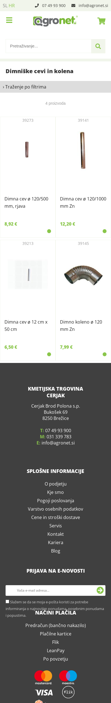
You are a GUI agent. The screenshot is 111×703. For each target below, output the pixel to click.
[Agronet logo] (55, 21)
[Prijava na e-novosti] (100, 583)
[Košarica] (99, 21)
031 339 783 (59, 430)
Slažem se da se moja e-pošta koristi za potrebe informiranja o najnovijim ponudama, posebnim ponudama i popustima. (55, 602)
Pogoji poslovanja (55, 494)
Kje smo (55, 485)
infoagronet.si (93, 5)
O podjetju (56, 477)
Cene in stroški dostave (55, 511)
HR (12, 6)
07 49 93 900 (54, 5)
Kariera (55, 536)
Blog (55, 544)
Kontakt (55, 527)
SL (5, 6)
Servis (55, 519)
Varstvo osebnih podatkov (55, 502)
